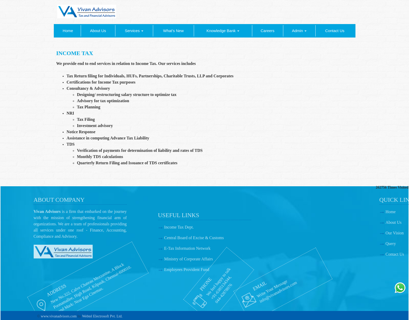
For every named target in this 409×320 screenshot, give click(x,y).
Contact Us (334, 30)
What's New (173, 30)
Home (68, 30)
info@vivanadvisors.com (242, 291)
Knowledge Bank (222, 30)
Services (134, 30)
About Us (98, 30)
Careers (267, 30)
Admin (299, 30)
